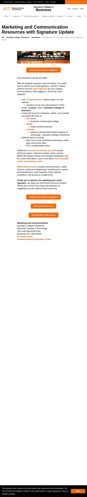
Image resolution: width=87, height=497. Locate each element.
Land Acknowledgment (9, 479)
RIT (3, 37)
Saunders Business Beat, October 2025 (19, 306)
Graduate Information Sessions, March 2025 (67, 283)
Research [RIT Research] (48, 423)
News (69, 8)
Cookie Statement (53, 491)
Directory (75, 8)
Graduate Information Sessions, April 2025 (66, 274)
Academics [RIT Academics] (6, 427)
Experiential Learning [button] (31, 16)
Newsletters (35, 37)
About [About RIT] (4, 423)
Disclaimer (5, 481)
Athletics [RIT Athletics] (48, 431)
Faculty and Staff (38, 2)
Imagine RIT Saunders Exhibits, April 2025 (20, 330)
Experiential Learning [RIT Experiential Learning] (10, 431)
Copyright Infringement (52, 484)
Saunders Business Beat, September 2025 (20, 302)
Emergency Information (9, 484)
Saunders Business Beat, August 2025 (18, 297)
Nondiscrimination (51, 481)
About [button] (6, 16)
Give (83, 2)
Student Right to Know (52, 479)
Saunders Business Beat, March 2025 (18, 325)
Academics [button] (16, 16)
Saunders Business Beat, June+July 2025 (19, 293)
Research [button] (60, 16)
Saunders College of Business (17, 37)
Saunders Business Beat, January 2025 (65, 313)
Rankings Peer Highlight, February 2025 (65, 302)
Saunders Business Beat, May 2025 (17, 278)
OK (78, 491)
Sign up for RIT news (35, 454)
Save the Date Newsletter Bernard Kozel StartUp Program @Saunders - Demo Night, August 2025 (20, 285)
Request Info (69, 2)
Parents (29, 2)
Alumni (47, 2)
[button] (84, 16)
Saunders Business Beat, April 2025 (17, 274)
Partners (53, 2)
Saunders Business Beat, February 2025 (65, 278)
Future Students (8, 2)
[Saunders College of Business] (17, 355)
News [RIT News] (47, 436)
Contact (79, 16)
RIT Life (48, 427)
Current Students (20, 2)
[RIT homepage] (13, 8)
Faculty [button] (70, 16)
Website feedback (11, 454)
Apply (79, 2)
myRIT (82, 8)
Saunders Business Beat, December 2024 (66, 332)
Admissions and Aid (48, 16)
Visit (75, 2)
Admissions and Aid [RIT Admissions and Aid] (9, 436)
